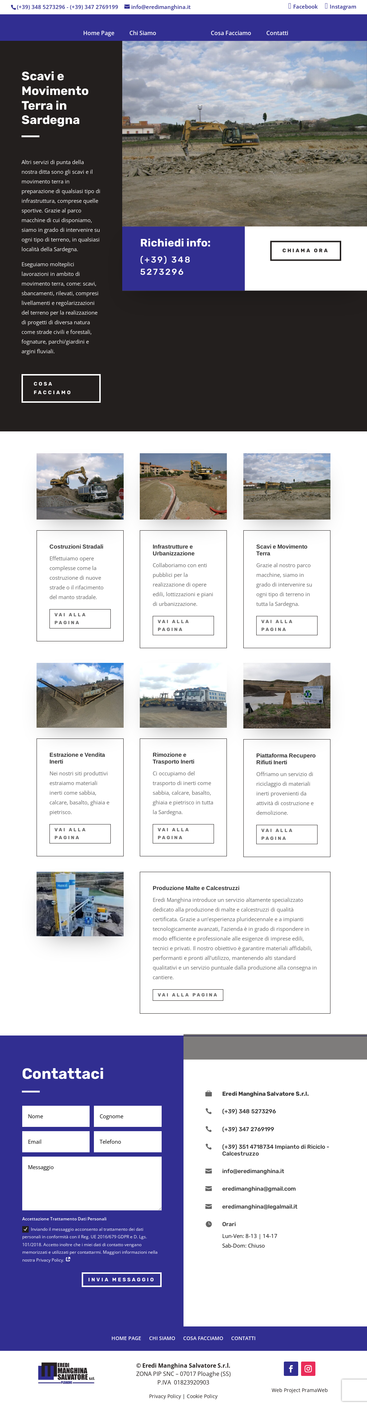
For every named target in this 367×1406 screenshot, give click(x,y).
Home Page (98, 33)
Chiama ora (305, 248)
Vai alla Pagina (70, 618)
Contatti (277, 33)
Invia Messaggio (121, 1280)
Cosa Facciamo (231, 33)
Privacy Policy (165, 1396)
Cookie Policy (202, 1396)
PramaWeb (315, 1390)
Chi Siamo (142, 33)
